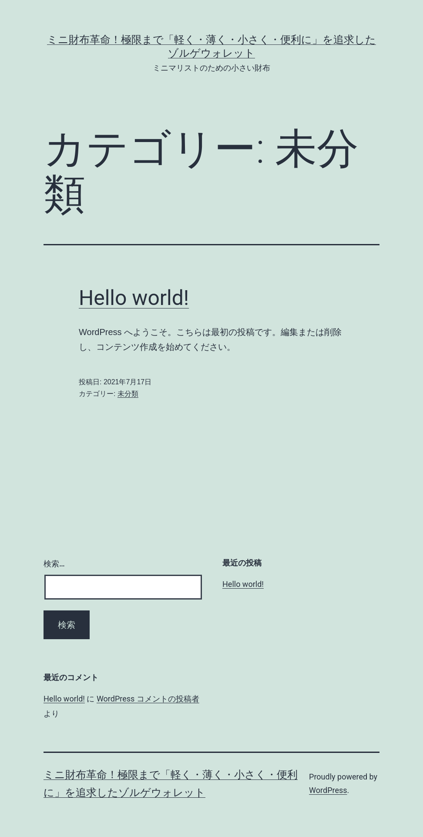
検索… (54, 563)
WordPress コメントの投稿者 (148, 698)
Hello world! (134, 297)
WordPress (328, 790)
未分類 (128, 393)
